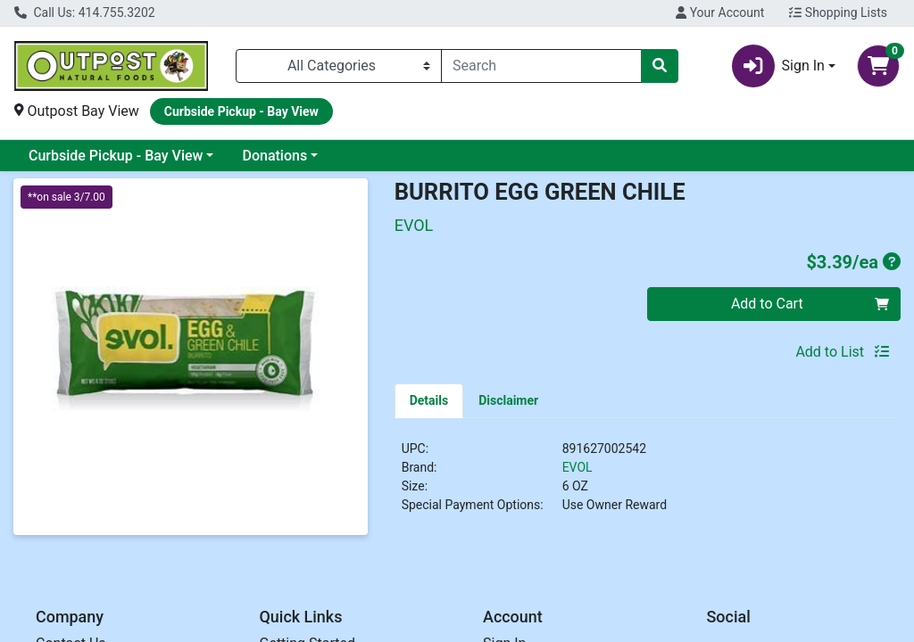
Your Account (720, 12)
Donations (274, 155)
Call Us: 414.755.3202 (84, 12)
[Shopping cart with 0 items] (878, 66)
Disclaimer (508, 400)
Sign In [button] (778, 66)
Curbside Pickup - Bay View (116, 155)
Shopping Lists (838, 12)
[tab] (429, 400)
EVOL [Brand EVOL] (577, 467)
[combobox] (541, 66)
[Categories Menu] (339, 66)
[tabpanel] (648, 484)
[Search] (541, 66)
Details (429, 400)
